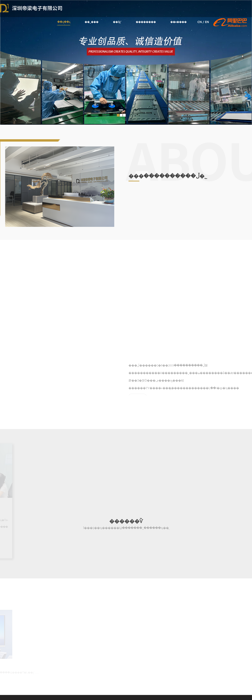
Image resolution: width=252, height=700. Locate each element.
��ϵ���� (178, 22)
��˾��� (91, 22)
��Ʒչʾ (117, 22)
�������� (146, 22)
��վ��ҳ (63, 23)
